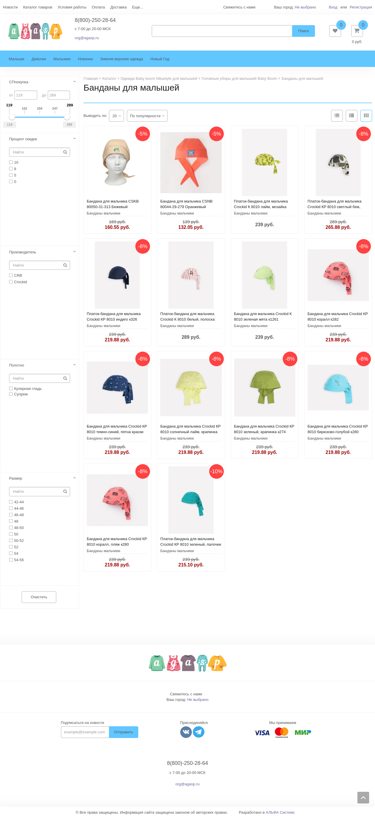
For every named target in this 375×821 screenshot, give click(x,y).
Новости (10, 7)
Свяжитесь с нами (186, 697)
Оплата (98, 7)
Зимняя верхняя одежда (121, 62)
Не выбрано (305, 7)
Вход (333, 7)
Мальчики (62, 62)
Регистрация (361, 7)
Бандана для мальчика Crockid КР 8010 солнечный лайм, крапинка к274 (190, 435)
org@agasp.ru (87, 39)
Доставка (118, 7)
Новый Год (159, 62)
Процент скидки (23, 142)
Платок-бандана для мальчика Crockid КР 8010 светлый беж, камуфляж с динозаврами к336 (335, 209)
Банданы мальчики (103, 216)
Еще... (137, 7)
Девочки (39, 62)
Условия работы (72, 7)
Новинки (85, 62)
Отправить (123, 735)
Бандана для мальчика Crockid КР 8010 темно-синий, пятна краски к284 (117, 435)
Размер (15, 481)
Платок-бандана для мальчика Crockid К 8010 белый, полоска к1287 (187, 322)
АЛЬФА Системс (280, 815)
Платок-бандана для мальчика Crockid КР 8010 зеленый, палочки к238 (190, 547)
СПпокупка (18, 85)
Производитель (22, 255)
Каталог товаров (37, 7)
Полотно (16, 368)
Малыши (16, 62)
